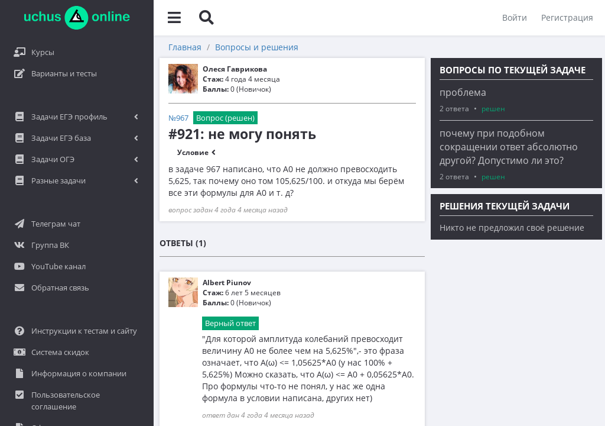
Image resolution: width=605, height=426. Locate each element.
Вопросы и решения (256, 47)
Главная (184, 47)
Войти (514, 17)
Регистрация (567, 17)
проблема (463, 92)
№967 (178, 117)
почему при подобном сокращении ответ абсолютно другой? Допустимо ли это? (509, 147)
